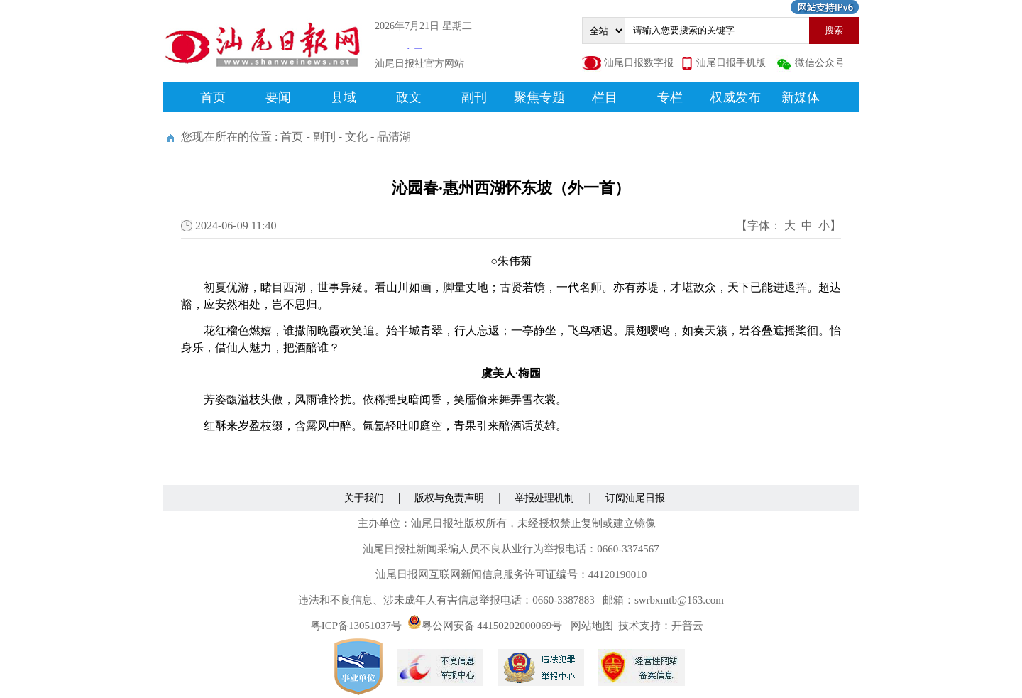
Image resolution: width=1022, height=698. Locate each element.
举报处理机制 (544, 498)
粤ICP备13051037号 (356, 625)
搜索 (834, 30)
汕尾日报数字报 (639, 63)
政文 (409, 97)
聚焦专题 (539, 97)
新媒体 (800, 97)
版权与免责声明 (449, 498)
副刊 (474, 97)
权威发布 (735, 97)
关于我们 (364, 498)
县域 (343, 97)
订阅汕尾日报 (635, 498)
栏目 (604, 97)
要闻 (278, 97)
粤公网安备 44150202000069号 (485, 625)
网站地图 (592, 625)
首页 (213, 97)
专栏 (670, 97)
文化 (356, 137)
